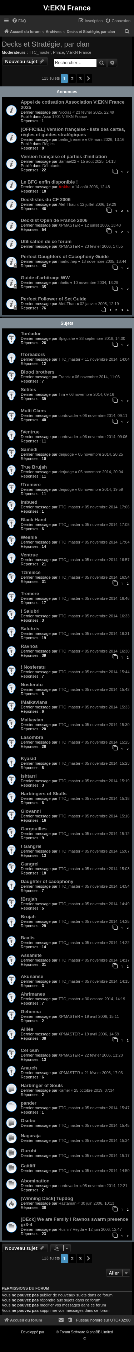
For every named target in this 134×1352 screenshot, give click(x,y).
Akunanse (32, 976)
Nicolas (65, 112)
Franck (65, 377)
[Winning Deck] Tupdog (47, 1198)
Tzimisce (31, 572)
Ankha (65, 187)
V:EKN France (78, 52)
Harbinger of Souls (42, 1085)
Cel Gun (30, 1050)
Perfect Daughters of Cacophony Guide (65, 256)
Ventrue (29, 555)
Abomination (35, 1180)
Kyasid (28, 758)
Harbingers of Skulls (43, 793)
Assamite (31, 955)
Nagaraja (31, 1135)
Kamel (64, 1090)
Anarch (29, 1068)
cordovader (68, 415)
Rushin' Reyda (71, 1229)
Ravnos (29, 646)
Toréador (31, 333)
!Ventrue (30, 432)
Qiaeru (92, 1339)
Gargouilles (34, 828)
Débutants (51, 165)
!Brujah (29, 899)
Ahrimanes (33, 994)
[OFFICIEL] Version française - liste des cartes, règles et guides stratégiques (73, 132)
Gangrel (30, 864)
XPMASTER (69, 225)
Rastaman (67, 1203)
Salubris (30, 628)
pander (28, 1103)
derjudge (66, 454)
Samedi (29, 449)
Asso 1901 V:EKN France (65, 116)
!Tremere (31, 484)
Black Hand (33, 519)
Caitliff (28, 1165)
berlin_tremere (71, 139)
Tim (62, 394)
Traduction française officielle (59, 1339)
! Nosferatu (33, 667)
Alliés (27, 1029)
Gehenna (31, 1011)
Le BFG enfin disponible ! (49, 182)
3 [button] (80, 78)
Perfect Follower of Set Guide (53, 299)
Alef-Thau (67, 204)
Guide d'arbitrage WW (45, 277)
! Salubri (30, 611)
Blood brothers (38, 372)
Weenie (29, 537)
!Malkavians (34, 702)
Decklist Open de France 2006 (54, 220)
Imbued (29, 502)
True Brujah (34, 467)
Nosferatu (32, 684)
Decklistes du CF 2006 (45, 199)
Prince (58, 52)
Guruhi (28, 1150)
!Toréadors (33, 354)
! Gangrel (31, 846)
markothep (68, 261)
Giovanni (31, 811)
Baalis (28, 937)
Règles (49, 144)
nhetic (64, 282)
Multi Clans (33, 410)
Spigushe (67, 338)
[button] (88, 78)
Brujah (28, 916)
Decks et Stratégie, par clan (46, 44)
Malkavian (32, 719)
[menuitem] (19, 20)
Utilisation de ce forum (46, 241)
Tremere (30, 593)
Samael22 (67, 161)
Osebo (28, 1120)
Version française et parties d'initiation (64, 156)
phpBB (50, 1332)
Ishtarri (29, 776)
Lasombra (32, 737)
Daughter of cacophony (47, 881)
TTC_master (40, 52)
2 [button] (72, 78)
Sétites (28, 389)
